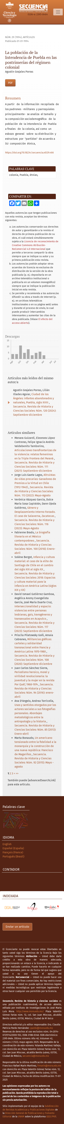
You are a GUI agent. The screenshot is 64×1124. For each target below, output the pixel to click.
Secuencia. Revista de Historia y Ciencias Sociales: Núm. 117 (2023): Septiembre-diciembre (34, 627)
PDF (10, 82)
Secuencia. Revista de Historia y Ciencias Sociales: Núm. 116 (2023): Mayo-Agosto (34, 524)
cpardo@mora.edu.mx (41, 1028)
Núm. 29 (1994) (13, 37)
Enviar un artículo (17, 926)
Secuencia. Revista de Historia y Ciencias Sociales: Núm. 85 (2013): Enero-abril (35, 729)
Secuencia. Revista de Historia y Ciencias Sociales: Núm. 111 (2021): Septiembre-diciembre (34, 466)
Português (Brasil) (13, 856)
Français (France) (13, 852)
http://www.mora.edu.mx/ (30, 1011)
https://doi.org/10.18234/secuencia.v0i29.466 (29, 152)
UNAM (21, 1116)
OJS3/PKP (51, 1116)
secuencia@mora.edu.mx (36, 1055)
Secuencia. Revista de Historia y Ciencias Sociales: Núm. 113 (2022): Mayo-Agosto (34, 491)
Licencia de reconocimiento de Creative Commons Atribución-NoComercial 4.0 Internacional (35, 245)
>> (17, 773)
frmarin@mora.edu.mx (49, 1065)
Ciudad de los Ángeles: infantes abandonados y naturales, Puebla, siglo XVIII (33, 398)
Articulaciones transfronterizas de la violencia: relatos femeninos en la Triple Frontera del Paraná (35, 454)
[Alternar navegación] (58, 12)
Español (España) (13, 848)
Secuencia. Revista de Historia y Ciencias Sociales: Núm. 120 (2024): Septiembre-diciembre (34, 410)
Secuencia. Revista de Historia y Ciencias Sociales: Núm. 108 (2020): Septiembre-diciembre (34, 659)
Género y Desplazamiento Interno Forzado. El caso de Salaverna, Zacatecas (35, 512)
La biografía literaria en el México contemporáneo (32, 536)
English (7, 844)
